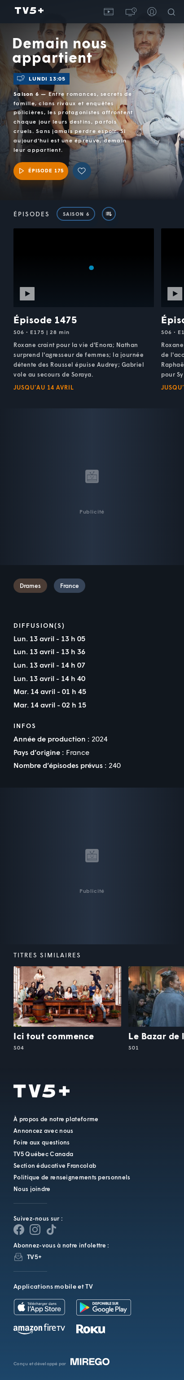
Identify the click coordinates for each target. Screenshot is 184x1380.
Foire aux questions (41, 1142)
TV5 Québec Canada (43, 1153)
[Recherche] (173, 11)
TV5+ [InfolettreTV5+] (34, 1256)
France (69, 585)
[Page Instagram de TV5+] (35, 1229)
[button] (130, 11)
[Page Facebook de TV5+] (18, 1229)
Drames (30, 585)
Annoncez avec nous (43, 1130)
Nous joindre (32, 1188)
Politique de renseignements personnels (71, 1177)
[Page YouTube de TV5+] (51, 1229)
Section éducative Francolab (54, 1165)
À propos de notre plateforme (55, 1119)
